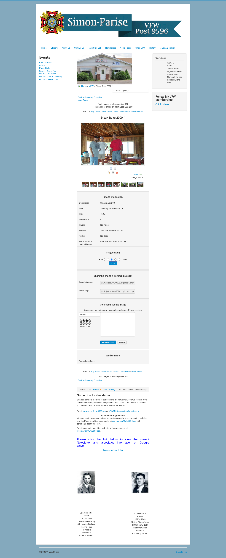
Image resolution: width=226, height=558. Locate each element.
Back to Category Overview (90, 97)
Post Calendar (45, 62)
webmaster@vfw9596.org (88, 431)
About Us (66, 48)
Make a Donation (167, 48)
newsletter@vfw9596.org (94, 411)
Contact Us (79, 48)
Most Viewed (137, 112)
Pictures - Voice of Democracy (50, 77)
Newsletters (110, 48)
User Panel (83, 100)
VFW (91, 86)
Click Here (162, 104)
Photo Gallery (45, 68)
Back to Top (181, 552)
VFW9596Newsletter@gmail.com (124, 411)
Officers (54, 48)
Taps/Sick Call (94, 48)
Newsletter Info (113, 450)
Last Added (107, 112)
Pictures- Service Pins (47, 71)
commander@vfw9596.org (124, 421)
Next (136, 174)
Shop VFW (140, 48)
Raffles (42, 65)
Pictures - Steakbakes (47, 74)
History (152, 48)
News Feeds (125, 48)
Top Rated (95, 112)
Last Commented (122, 112)
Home (44, 48)
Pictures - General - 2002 (49, 79)
